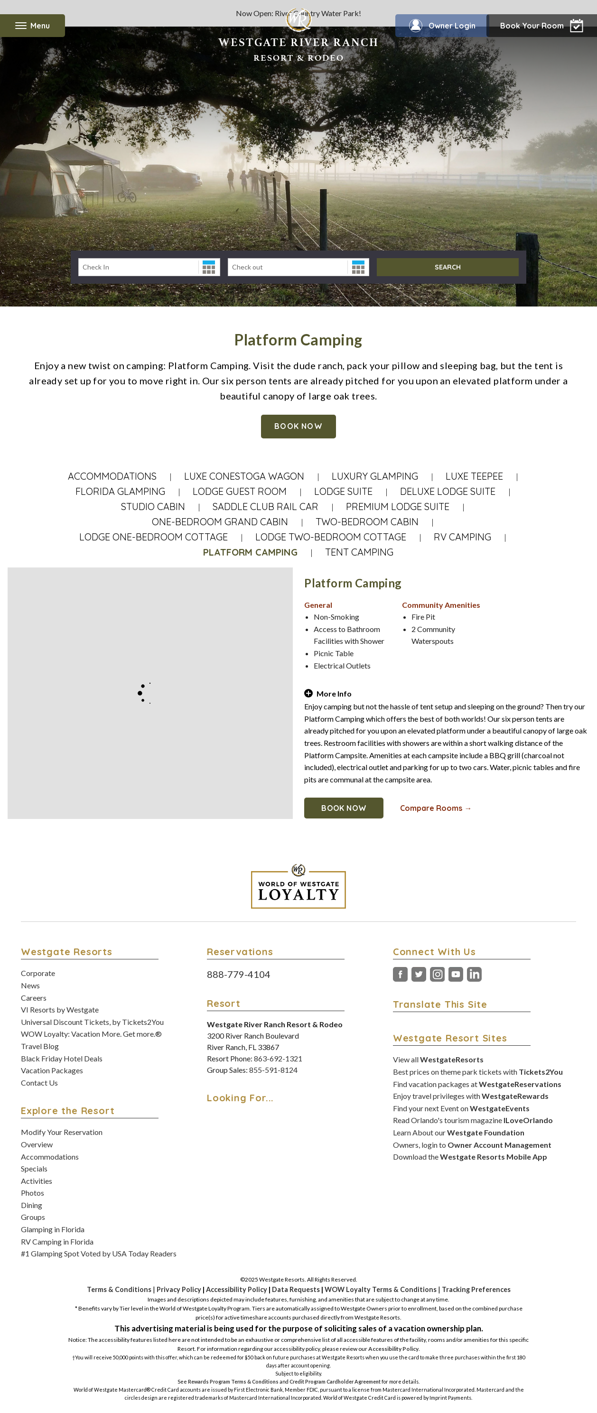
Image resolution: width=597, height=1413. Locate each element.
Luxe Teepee (474, 476)
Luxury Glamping (375, 476)
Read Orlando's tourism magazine (473, 1120)
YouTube (455, 974)
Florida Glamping (120, 491)
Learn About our (458, 1132)
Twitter (418, 974)
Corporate (38, 972)
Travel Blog (40, 1045)
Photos (32, 1192)
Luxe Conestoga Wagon (244, 476)
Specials (34, 1168)
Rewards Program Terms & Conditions (233, 1381)
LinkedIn (474, 974)
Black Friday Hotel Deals (62, 1058)
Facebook (400, 974)
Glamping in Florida (52, 1229)
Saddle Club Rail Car (265, 506)
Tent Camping (359, 552)
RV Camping (462, 537)
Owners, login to (472, 1144)
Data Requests (296, 1289)
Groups (33, 1216)
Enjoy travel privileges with (471, 1095)
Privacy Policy (179, 1289)
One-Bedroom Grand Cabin (220, 522)
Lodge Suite (343, 491)
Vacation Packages (52, 1070)
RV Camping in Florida (57, 1241)
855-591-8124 (273, 1069)
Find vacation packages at (477, 1083)
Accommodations (112, 476)
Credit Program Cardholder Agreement (335, 1381)
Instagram (437, 974)
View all (438, 1059)
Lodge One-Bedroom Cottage (153, 537)
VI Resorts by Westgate (60, 1009)
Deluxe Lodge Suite (447, 491)
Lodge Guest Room (240, 491)
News (30, 985)
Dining (31, 1204)
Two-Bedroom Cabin (367, 522)
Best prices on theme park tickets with (478, 1071)
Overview (37, 1144)
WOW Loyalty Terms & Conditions (381, 1289)
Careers (34, 997)
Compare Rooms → (436, 808)
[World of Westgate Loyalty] (298, 886)
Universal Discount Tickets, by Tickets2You (92, 1021)
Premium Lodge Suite (397, 506)
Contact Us (39, 1082)
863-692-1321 (278, 1058)
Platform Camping (250, 552)
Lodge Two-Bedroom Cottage (330, 537)
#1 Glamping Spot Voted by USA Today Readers (99, 1253)
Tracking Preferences (476, 1289)
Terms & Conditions (119, 1289)
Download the (470, 1156)
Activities (36, 1180)
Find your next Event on (461, 1108)
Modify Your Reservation (62, 1131)
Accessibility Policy (236, 1289)
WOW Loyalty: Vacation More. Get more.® (91, 1033)
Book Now (298, 426)
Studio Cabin (153, 506)
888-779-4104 (239, 974)
